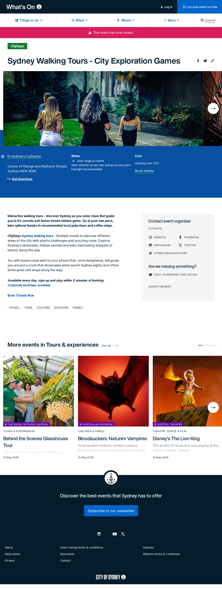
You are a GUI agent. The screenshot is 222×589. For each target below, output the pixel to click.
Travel (14, 307)
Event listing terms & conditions (81, 547)
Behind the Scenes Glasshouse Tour (35, 442)
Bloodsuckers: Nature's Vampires (112, 438)
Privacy (10, 560)
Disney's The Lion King (176, 438)
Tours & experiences (19, 431)
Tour (28, 307)
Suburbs (148, 547)
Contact (65, 560)
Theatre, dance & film (169, 431)
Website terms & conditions (161, 554)
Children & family (91, 431)
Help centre (12, 554)
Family (77, 307)
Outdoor (61, 307)
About (9, 547)
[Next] (213, 108)
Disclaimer (67, 554)
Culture (43, 307)
